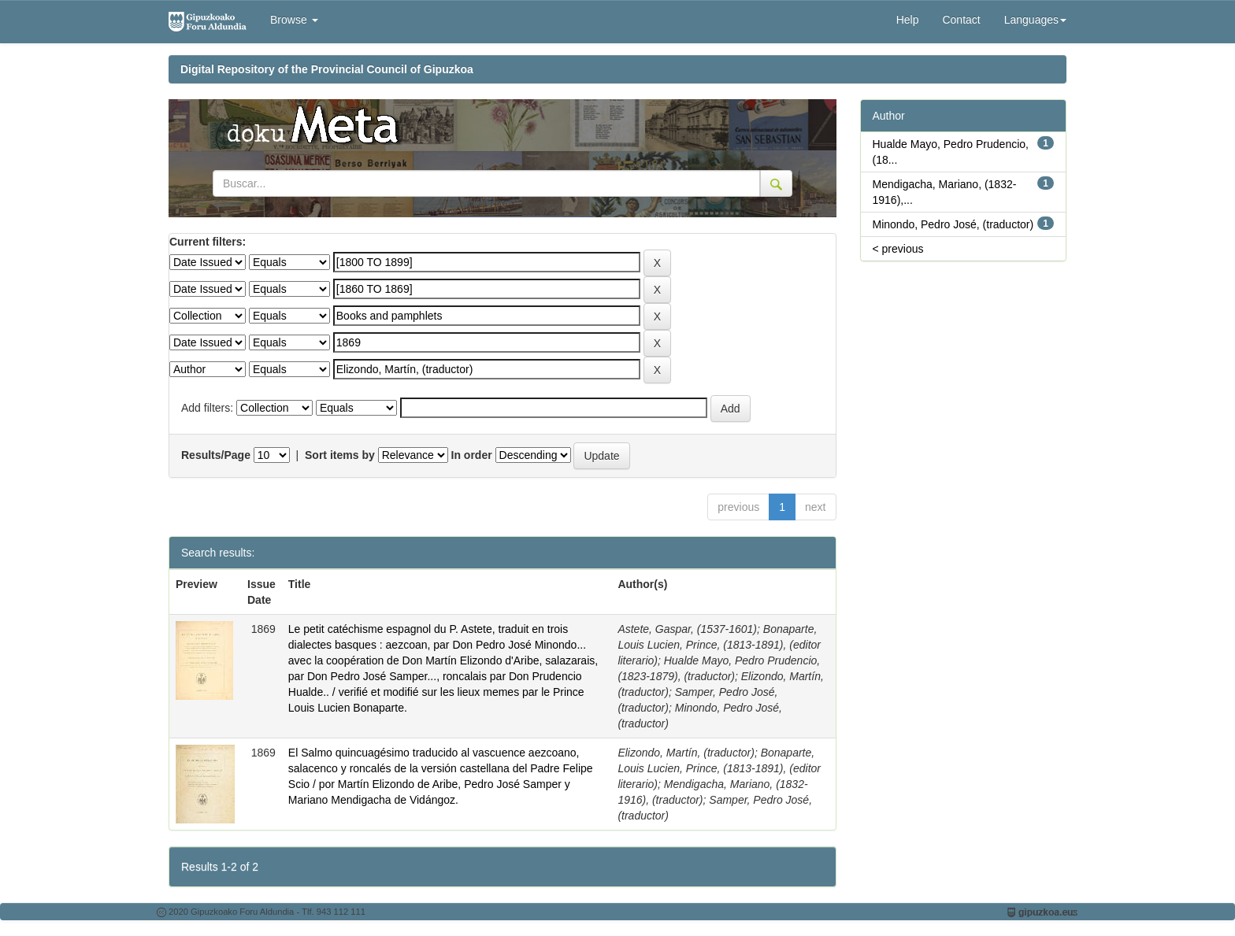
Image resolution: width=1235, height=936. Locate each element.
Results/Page (215, 455)
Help (907, 19)
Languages (1035, 19)
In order (471, 455)
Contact (961, 19)
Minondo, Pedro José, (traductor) (953, 224)
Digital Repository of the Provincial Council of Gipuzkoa (326, 69)
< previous (898, 248)
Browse (294, 19)
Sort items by (340, 455)
